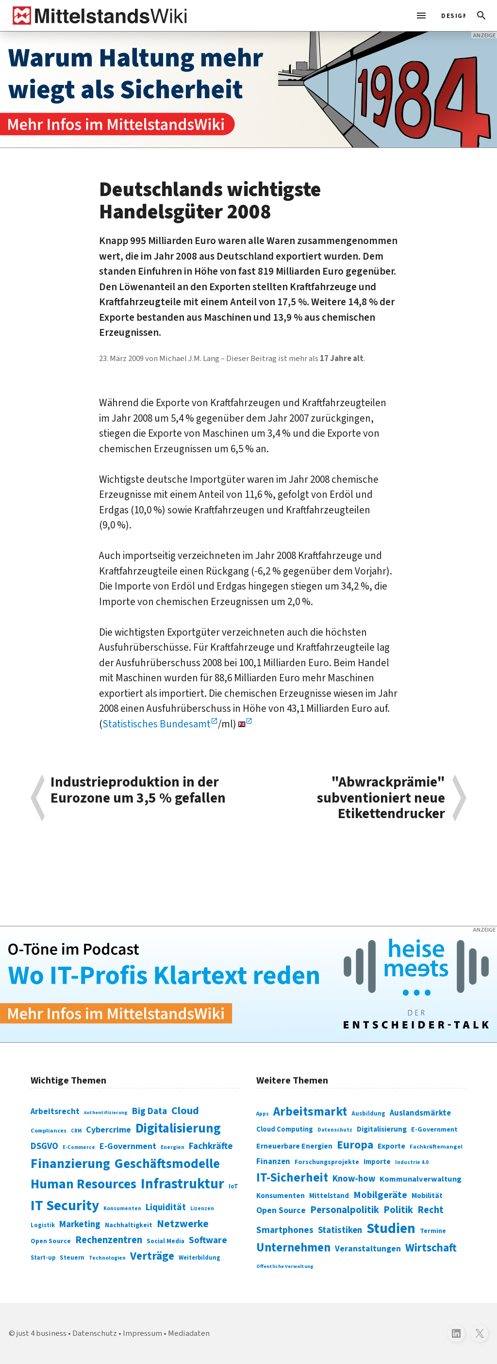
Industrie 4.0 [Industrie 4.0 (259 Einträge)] (412, 1162)
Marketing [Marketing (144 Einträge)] (79, 1224)
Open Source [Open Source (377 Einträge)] (281, 1210)
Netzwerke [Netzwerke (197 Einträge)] (183, 1224)
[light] (450, 15)
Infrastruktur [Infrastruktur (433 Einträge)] (182, 1184)
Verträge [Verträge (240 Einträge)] (152, 1256)
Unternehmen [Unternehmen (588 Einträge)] (293, 1247)
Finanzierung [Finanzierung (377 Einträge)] (70, 1163)
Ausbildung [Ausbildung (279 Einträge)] (368, 1113)
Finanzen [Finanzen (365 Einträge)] (273, 1161)
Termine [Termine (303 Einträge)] (433, 1231)
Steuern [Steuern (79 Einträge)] (72, 1257)
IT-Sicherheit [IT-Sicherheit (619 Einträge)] (292, 1177)
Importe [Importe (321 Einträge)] (377, 1162)
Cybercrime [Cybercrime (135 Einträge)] (108, 1129)
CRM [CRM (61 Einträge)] (76, 1130)
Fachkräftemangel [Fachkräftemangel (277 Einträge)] (436, 1146)
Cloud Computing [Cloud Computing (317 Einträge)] (284, 1129)
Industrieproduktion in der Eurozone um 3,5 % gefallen (138, 791)
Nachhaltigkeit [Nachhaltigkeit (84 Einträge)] (128, 1225)
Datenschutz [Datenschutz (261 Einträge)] (334, 1130)
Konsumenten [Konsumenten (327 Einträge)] (280, 1195)
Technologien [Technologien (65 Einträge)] (107, 1258)
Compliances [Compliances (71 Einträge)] (48, 1130)
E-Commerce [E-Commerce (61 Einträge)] (79, 1147)
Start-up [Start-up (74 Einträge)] (43, 1257)
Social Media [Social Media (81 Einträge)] (165, 1241)
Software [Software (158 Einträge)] (208, 1240)
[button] (481, 15)
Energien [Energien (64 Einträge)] (172, 1147)
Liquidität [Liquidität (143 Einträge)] (166, 1207)
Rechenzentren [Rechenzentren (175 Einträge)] (108, 1240)
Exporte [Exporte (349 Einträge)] (391, 1146)
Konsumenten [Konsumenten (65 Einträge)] (122, 1208)
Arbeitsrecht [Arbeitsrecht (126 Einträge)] (55, 1111)
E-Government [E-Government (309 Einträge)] (434, 1129)
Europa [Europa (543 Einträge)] (355, 1145)
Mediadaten (189, 1333)
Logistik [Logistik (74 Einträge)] (43, 1225)
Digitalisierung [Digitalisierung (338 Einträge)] (178, 1128)
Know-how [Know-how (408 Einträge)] (353, 1178)
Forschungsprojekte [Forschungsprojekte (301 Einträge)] (327, 1162)
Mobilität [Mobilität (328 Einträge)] (427, 1195)
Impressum (142, 1333)
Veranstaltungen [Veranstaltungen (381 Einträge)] (368, 1249)
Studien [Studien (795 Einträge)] (390, 1228)
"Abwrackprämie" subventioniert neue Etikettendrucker (381, 798)
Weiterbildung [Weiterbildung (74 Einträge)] (199, 1257)
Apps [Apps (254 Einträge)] (262, 1113)
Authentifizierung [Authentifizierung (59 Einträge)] (106, 1112)
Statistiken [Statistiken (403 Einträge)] (340, 1230)
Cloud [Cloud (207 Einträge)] (185, 1110)
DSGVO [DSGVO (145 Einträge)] (44, 1146)
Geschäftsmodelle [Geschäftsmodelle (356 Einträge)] (167, 1163)
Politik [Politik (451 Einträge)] (398, 1210)
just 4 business (41, 1333)
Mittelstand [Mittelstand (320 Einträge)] (329, 1196)
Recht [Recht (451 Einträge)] (430, 1210)
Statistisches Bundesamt (156, 724)
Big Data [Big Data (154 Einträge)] (149, 1111)
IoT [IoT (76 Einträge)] (233, 1186)
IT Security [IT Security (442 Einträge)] (65, 1206)
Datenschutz (94, 1333)
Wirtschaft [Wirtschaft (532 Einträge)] (431, 1248)
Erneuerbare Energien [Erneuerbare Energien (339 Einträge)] (294, 1146)
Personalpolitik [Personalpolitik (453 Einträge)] (344, 1210)
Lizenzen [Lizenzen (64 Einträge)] (202, 1208)
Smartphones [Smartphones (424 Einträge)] (285, 1230)
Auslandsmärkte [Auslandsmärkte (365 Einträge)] (420, 1113)
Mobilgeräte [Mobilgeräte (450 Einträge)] (380, 1195)
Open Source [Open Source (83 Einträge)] (51, 1241)
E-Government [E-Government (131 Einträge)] (127, 1146)
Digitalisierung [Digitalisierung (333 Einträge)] (382, 1129)
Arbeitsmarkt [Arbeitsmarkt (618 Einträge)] (310, 1111)
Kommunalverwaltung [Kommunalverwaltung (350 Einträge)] (421, 1179)
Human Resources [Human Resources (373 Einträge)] (83, 1184)
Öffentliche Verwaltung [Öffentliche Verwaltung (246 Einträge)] (285, 1266)
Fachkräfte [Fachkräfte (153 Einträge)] (211, 1146)
